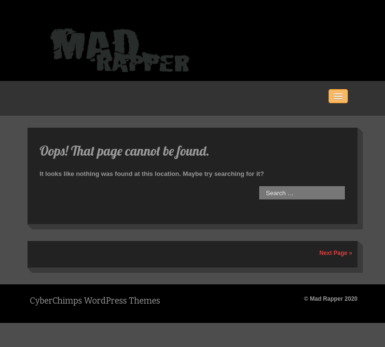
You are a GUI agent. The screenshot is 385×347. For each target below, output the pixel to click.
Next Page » (335, 253)
